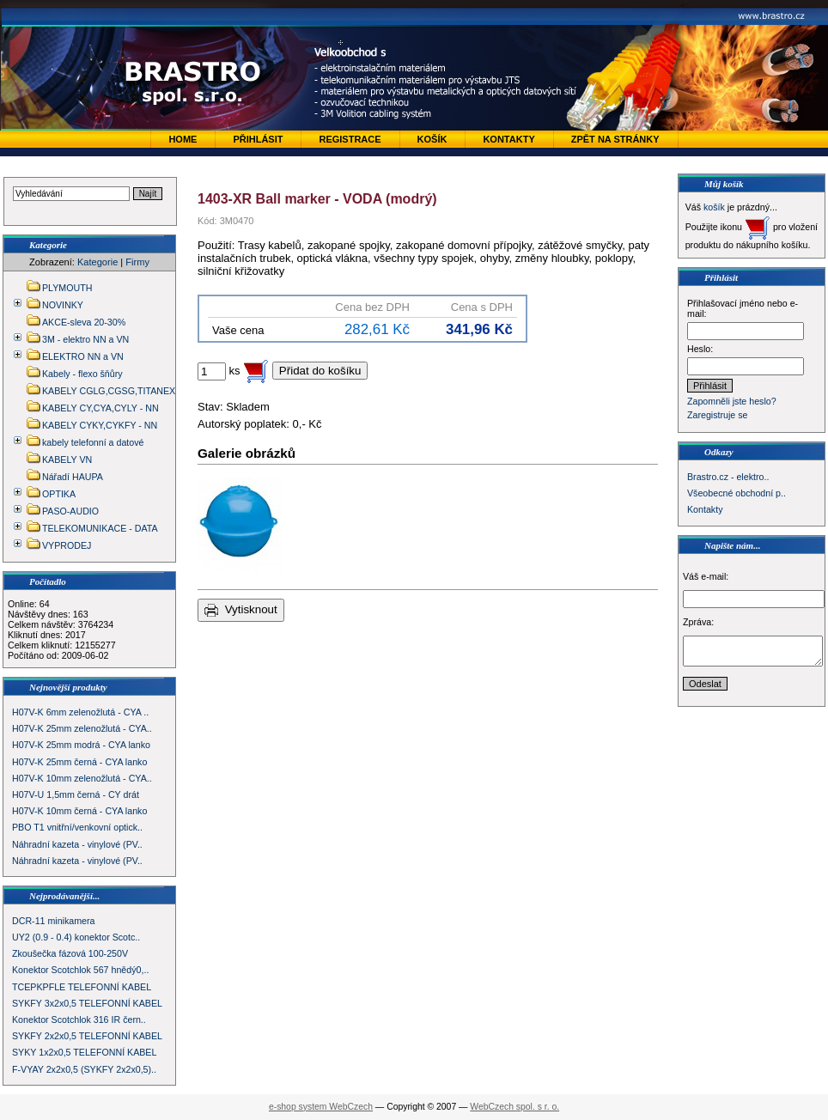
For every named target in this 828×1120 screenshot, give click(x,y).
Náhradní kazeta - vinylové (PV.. (77, 844)
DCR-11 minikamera (53, 921)
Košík (432, 139)
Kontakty (508, 139)
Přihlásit (258, 139)
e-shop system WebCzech (321, 1106)
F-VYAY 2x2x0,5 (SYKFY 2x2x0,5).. (84, 1069)
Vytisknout (240, 610)
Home (182, 139)
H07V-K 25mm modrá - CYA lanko (81, 745)
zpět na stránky (615, 139)
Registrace (350, 139)
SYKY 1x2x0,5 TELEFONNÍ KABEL (84, 1052)
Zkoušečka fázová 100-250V (70, 953)
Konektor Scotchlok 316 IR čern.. (79, 1019)
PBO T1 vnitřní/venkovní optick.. (77, 827)
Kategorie (97, 262)
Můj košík (724, 184)
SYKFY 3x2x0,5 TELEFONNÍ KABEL (87, 1003)
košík (714, 207)
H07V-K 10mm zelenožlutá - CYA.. (82, 778)
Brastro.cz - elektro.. (728, 477)
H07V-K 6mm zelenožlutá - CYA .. (80, 712)
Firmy (137, 262)
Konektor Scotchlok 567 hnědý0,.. (80, 970)
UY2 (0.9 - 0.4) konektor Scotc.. (76, 937)
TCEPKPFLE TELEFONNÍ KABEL (81, 987)
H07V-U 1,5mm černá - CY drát (75, 794)
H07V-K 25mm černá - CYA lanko (79, 762)
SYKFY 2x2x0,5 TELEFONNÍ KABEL (87, 1036)
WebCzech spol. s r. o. (514, 1106)
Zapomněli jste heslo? (731, 401)
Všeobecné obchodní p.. (736, 493)
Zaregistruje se (717, 415)
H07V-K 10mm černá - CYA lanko (79, 811)
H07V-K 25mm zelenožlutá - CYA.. (82, 728)
